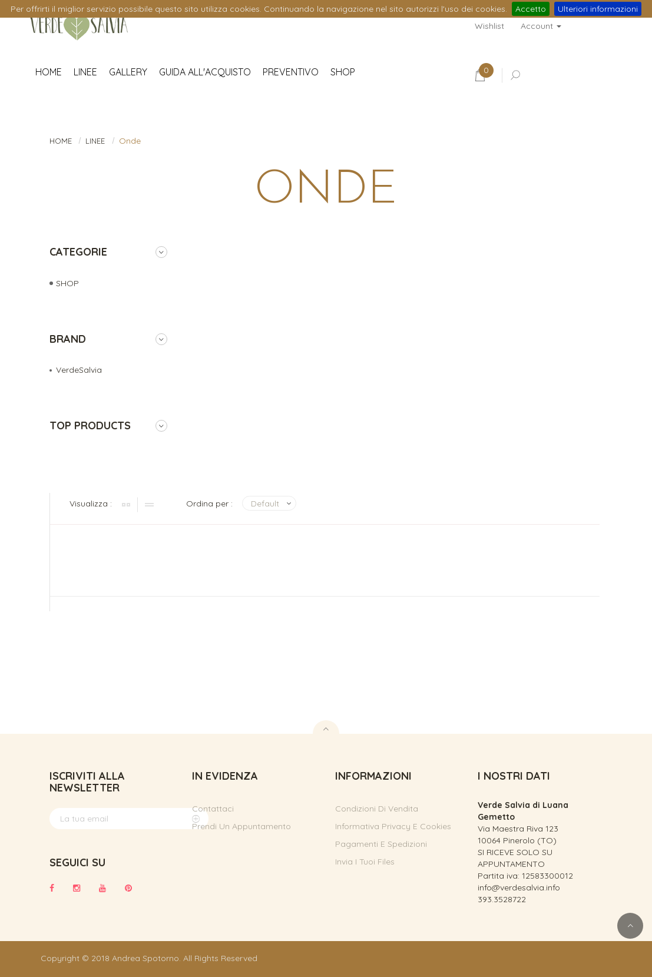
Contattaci (213, 808)
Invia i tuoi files (365, 861)
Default (265, 503)
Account (541, 26)
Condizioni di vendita (376, 808)
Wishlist (489, 26)
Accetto (530, 9)
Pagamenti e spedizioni (381, 844)
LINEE (95, 140)
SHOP (67, 283)
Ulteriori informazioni (598, 9)
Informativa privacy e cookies (393, 826)
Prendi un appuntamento (241, 826)
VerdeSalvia (79, 370)
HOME (60, 140)
